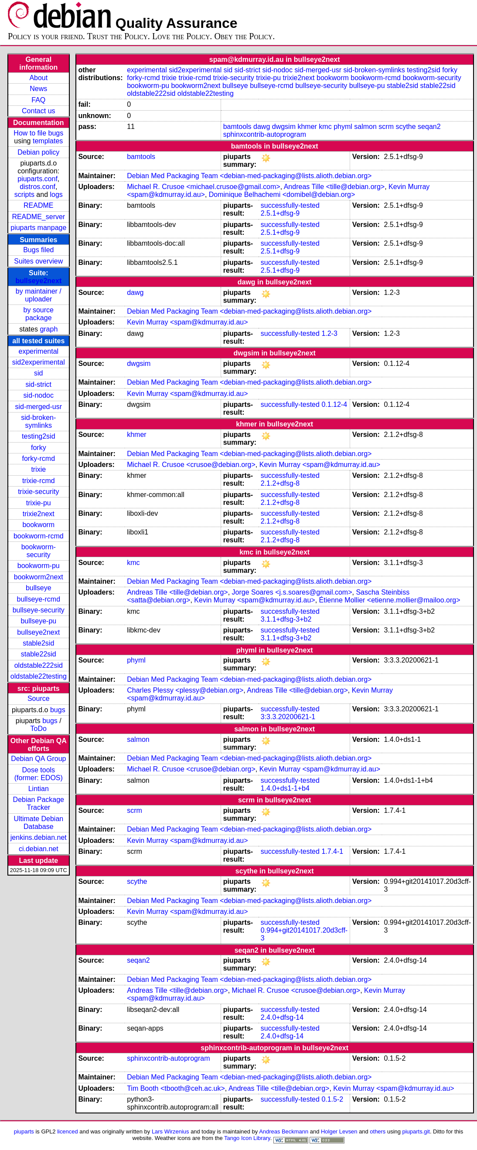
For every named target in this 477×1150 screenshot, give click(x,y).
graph (49, 329)
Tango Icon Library (247, 1138)
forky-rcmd (38, 458)
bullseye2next (38, 280)
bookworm (38, 524)
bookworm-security (38, 550)
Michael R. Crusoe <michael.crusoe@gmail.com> (203, 186)
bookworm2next (38, 577)
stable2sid (38, 643)
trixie (38, 469)
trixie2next (39, 514)
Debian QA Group (38, 758)
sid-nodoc (39, 395)
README (38, 205)
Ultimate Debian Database (38, 822)
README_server (38, 216)
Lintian (38, 788)
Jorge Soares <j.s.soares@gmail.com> (292, 592)
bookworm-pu (38, 565)
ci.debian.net (38, 848)
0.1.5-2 (332, 1099)
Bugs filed (38, 250)
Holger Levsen (339, 1131)
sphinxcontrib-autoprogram (264, 134)
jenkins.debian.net (38, 837)
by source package (39, 313)
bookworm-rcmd (39, 536)
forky (38, 447)
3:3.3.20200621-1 (288, 716)
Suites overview (38, 261)
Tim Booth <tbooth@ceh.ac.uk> (176, 1088)
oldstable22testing (38, 676)
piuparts (24, 1131)
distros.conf (37, 186)
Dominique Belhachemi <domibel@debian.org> (282, 194)
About (38, 77)
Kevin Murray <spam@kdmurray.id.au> (187, 322)
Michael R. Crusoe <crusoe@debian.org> (191, 464)
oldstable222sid (38, 665)
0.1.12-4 (334, 404)
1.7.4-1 (332, 851)
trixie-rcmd (38, 480)
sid (38, 373)
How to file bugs (38, 133)
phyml (343, 126)
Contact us (38, 111)
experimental (38, 351)
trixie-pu (38, 503)
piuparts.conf (37, 179)
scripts (24, 194)
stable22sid (38, 654)
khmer (307, 126)
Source (38, 698)
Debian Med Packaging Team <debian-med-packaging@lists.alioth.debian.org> (249, 175)
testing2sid (38, 436)
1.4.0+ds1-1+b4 (285, 788)
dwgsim (284, 126)
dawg (261, 126)
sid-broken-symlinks (38, 421)
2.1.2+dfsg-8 (280, 483)
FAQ (38, 100)
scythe (405, 126)
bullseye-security (39, 610)
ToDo (39, 728)
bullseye (38, 588)
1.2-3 (329, 333)
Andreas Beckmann (283, 1131)
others (377, 1131)
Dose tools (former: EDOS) (38, 773)
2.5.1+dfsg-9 (280, 213)
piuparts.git (416, 1131)
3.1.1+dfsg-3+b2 (286, 619)
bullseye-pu (38, 621)
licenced (67, 1131)
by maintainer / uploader (38, 295)
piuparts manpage (38, 227)
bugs (57, 710)
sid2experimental (38, 362)
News (38, 88)
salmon (365, 126)
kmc (325, 126)
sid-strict (39, 384)
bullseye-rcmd (38, 599)
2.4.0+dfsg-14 (282, 1017)
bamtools (237, 126)
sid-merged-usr (38, 406)
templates (48, 141)
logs (56, 194)
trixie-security (38, 491)
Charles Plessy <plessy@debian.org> (185, 690)
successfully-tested (290, 205)
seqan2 (429, 126)
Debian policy (38, 152)
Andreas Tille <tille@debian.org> (334, 186)
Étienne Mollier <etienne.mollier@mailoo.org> (389, 600)
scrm (386, 126)
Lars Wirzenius (170, 1131)
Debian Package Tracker (38, 803)
